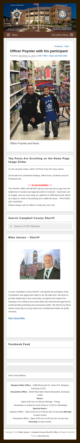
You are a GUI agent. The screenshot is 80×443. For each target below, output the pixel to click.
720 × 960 (42, 56)
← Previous (57, 46)
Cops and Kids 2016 (58, 56)
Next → (68, 46)
